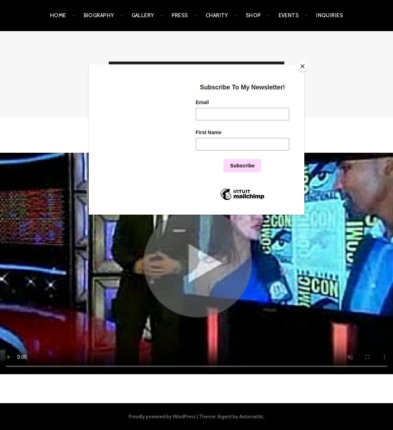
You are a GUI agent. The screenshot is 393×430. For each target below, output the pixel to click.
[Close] (302, 66)
